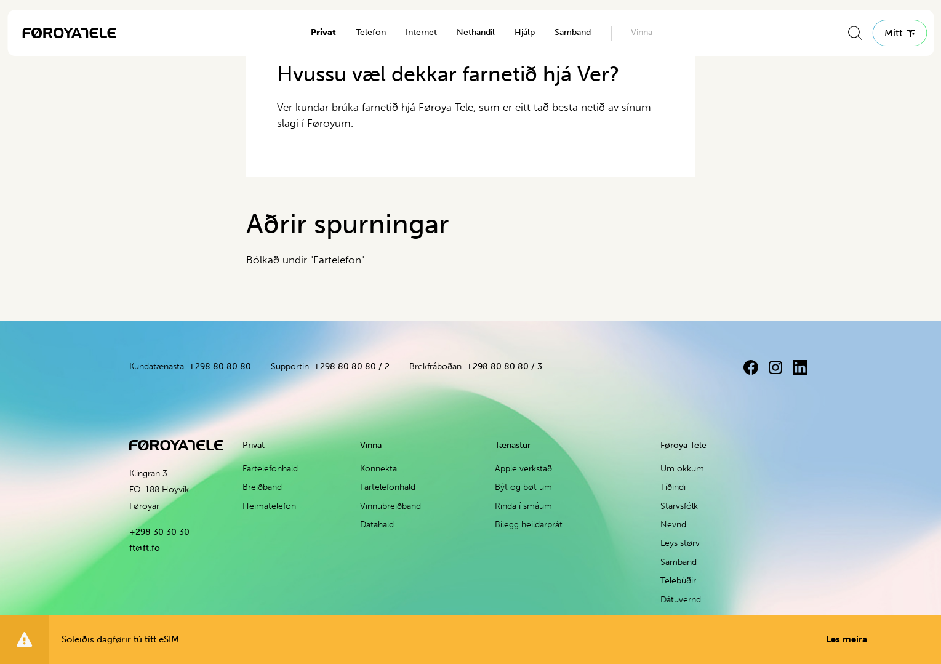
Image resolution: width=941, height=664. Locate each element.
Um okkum (682, 468)
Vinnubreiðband (390, 506)
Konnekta (378, 468)
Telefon (371, 32)
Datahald (377, 524)
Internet (421, 32)
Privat (323, 32)
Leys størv (680, 543)
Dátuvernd (680, 599)
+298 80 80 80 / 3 (504, 366)
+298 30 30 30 (159, 532)
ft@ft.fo (144, 548)
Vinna (641, 32)
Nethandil (476, 32)
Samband (573, 32)
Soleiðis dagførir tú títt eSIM (464, 639)
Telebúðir (678, 580)
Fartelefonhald (270, 468)
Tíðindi (673, 487)
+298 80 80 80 (220, 366)
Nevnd (673, 524)
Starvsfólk (679, 506)
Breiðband (262, 487)
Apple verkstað (523, 468)
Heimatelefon (269, 506)
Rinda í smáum (523, 506)
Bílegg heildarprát (529, 524)
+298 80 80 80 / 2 (352, 366)
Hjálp (525, 32)
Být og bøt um (523, 487)
